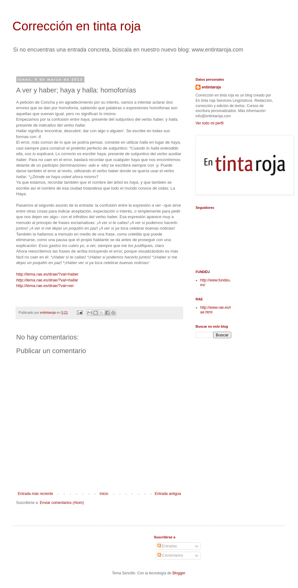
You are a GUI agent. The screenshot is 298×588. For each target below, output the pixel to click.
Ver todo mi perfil (210, 123)
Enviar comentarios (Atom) (62, 502)
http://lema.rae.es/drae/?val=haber (47, 274)
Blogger (178, 573)
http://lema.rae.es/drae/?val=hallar (47, 280)
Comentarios (170, 555)
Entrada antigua (168, 493)
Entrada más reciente (35, 493)
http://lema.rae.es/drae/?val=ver (45, 285)
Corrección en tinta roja (76, 26)
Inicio (104, 493)
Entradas (167, 546)
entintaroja (211, 87)
